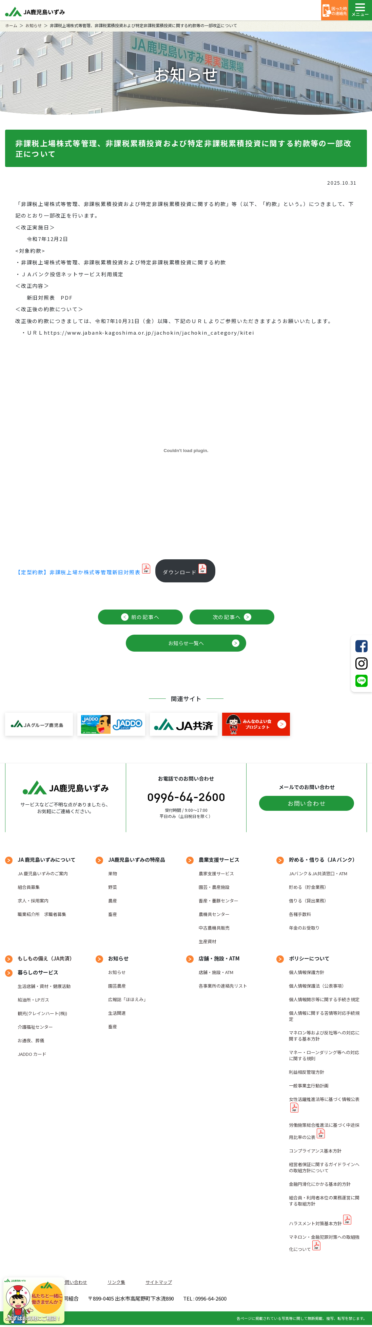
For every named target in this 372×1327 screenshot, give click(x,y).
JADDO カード (32, 1054)
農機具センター (214, 914)
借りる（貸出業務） (309, 900)
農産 (112, 900)
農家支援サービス (216, 873)
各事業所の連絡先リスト (223, 986)
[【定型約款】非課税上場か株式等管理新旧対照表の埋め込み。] (186, 451)
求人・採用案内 (33, 900)
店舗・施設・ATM (216, 972)
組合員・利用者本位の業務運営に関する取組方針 (324, 1200)
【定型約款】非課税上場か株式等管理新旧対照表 (78, 572)
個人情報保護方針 (306, 972)
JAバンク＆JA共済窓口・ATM (318, 873)
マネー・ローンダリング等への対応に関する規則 (324, 1055)
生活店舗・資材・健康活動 (44, 986)
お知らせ (33, 25)
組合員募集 (29, 887)
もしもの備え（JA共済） (46, 958)
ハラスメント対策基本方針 (315, 1223)
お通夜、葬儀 (31, 1040)
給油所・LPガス (33, 999)
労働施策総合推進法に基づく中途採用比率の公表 (324, 1131)
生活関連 (117, 1013)
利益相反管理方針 (306, 1072)
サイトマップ (158, 1282)
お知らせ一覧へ (186, 643)
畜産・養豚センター (218, 900)
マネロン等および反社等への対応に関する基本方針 (324, 1035)
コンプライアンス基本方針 (315, 1150)
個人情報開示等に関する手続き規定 (324, 999)
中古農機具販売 (214, 927)
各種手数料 (300, 914)
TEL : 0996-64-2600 (286, 1299)
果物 (112, 873)
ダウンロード (180, 572)
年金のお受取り (304, 927)
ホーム (11, 25)
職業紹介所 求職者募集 (42, 914)
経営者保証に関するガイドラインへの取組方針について (324, 1167)
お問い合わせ (307, 803)
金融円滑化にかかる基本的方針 (320, 1184)
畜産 (112, 914)
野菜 (112, 887)
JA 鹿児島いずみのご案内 (43, 873)
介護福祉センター (35, 1027)
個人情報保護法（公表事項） (317, 986)
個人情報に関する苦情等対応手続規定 (324, 1016)
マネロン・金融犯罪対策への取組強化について (324, 1243)
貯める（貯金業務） (309, 887)
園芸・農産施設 (214, 887)
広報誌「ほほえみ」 (128, 999)
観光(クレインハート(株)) (42, 1013)
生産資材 (207, 941)
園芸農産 (117, 986)
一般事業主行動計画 (309, 1085)
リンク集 (116, 1282)
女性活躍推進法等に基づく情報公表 (324, 1099)
